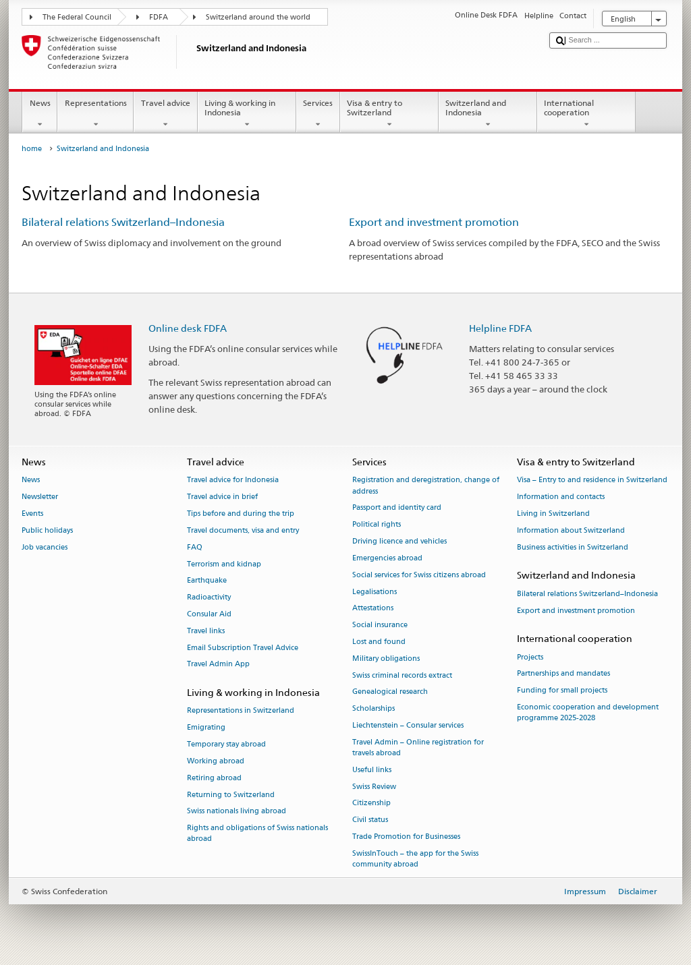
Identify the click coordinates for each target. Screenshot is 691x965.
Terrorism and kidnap (224, 564)
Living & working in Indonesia (247, 114)
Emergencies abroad (387, 558)
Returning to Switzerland (231, 794)
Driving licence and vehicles (399, 541)
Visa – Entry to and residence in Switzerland (592, 480)
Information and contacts (561, 497)
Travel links (206, 630)
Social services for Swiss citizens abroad (419, 575)
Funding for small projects (562, 690)
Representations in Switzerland (240, 711)
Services (318, 114)
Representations (95, 114)
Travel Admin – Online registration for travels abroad (418, 747)
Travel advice (165, 114)
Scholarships (373, 709)
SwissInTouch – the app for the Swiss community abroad (415, 859)
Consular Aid (209, 614)
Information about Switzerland (571, 530)
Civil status (370, 820)
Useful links (371, 769)
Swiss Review (374, 786)
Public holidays (47, 530)
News (40, 114)
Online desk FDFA (187, 328)
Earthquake (207, 581)
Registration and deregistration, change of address (425, 486)
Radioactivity (209, 597)
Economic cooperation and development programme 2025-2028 (588, 712)
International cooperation (586, 114)
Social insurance (380, 625)
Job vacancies (44, 547)
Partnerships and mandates (563, 674)
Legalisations (374, 591)
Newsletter (40, 497)
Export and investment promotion (434, 222)
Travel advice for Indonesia (233, 480)
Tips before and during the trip (240, 513)
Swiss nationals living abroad (236, 811)
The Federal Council (77, 17)
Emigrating (206, 728)
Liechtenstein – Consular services (408, 725)
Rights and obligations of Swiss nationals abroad (257, 834)
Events (32, 513)
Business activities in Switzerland (572, 547)
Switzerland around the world (258, 17)
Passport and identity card (396, 508)
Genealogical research (390, 692)
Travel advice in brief (222, 497)
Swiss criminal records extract (402, 675)
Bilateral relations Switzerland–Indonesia (123, 222)
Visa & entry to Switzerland (389, 114)
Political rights (376, 525)
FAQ (194, 547)
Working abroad (215, 761)
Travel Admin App (218, 664)
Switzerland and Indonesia (487, 114)
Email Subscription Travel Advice (242, 647)
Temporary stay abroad (226, 744)
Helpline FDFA (500, 328)
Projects (530, 657)
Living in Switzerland (553, 513)
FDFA (158, 17)
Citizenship (371, 803)
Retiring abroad (214, 777)
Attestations (372, 608)
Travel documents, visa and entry (243, 530)
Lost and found (379, 641)
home (32, 148)
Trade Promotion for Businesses (406, 836)
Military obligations (386, 658)
